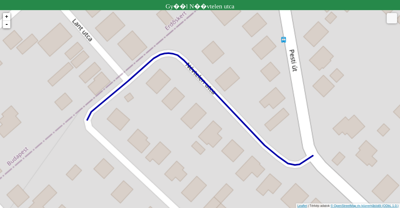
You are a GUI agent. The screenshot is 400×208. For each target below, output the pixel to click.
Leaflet (302, 205)
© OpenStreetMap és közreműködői (356, 205)
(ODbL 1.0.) (390, 205)
